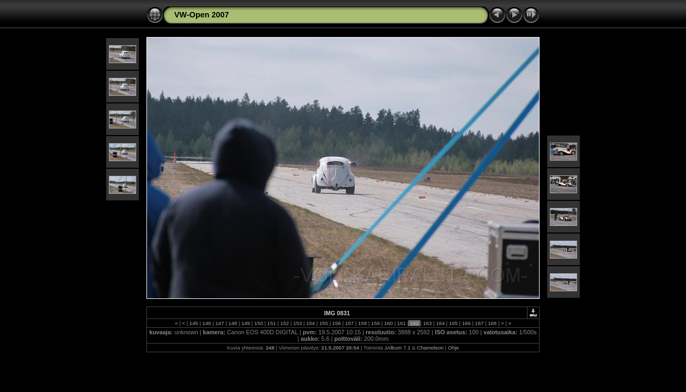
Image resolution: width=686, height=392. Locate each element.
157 (349, 323)
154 (310, 323)
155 (323, 323)
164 (440, 323)
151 (271, 323)
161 (401, 323)
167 (479, 323)
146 (206, 323)
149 (246, 323)
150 (258, 323)
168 (492, 323)
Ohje (453, 348)
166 (466, 323)
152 (284, 323)
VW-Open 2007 (201, 14)
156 (336, 323)
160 (388, 323)
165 (453, 323)
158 (362, 323)
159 (375, 323)
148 (232, 323)
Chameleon (430, 348)
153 (297, 323)
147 (219, 323)
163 (427, 323)
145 (193, 323)
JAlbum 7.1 (397, 348)
